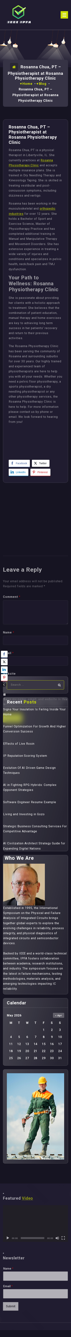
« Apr (58, 1015)
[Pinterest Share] (40, 472)
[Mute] (57, 1238)
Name (8, 1268)
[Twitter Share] (40, 463)
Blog (43, 84)
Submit (10, 1306)
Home (27, 84)
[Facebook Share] (19, 463)
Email (8, 1286)
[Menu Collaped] (64, 15)
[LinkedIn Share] (18, 472)
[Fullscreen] (63, 1238)
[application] (35, 1223)
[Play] (8, 1238)
